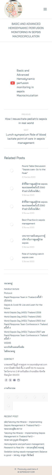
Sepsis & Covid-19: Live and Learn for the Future (23, 307)
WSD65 (7, 343)
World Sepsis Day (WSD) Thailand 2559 (22, 312)
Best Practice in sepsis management (33, 221)
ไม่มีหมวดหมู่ (9, 351)
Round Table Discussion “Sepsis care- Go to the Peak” (34, 169)
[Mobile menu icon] (45, 9)
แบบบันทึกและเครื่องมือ (14, 347)
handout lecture (11, 289)
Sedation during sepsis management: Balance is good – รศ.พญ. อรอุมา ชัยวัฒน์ (25, 453)
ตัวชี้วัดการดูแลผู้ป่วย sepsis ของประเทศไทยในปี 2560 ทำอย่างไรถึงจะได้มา (34, 187)
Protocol (8, 293)
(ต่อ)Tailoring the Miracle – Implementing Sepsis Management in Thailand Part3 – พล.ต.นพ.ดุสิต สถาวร (23, 425)
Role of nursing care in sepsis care (33, 255)
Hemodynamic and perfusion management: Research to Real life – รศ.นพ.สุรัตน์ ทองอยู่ (24, 446)
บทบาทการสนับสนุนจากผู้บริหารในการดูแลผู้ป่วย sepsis (33, 239)
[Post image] (11, 170)
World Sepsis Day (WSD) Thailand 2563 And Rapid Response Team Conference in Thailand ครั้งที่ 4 (26, 324)
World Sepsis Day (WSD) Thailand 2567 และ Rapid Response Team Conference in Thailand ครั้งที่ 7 (26, 335)
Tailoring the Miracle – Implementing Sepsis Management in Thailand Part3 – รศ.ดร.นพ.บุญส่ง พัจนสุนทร (24, 436)
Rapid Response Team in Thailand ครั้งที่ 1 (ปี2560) (23, 299)
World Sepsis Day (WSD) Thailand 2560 (22, 316)
